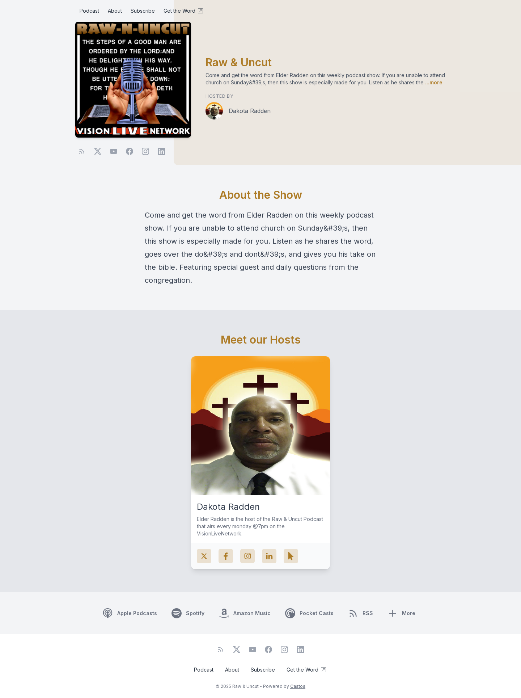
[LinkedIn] (161, 151)
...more (433, 82)
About (115, 11)
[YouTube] (113, 151)
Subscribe (143, 11)
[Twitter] (97, 151)
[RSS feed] (81, 151)
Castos (297, 686)
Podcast (89, 11)
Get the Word (184, 10)
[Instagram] (145, 151)
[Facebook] (129, 151)
